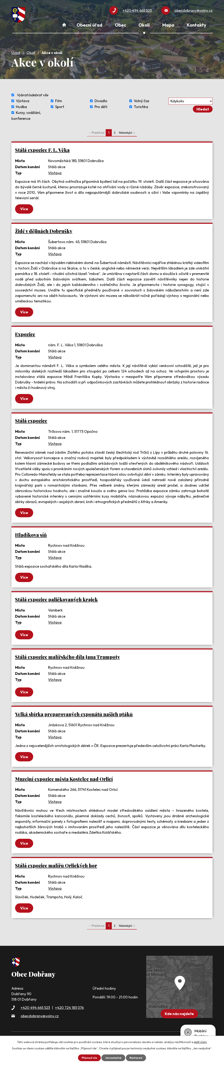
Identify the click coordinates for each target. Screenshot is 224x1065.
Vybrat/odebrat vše (32, 92)
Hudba (21, 104)
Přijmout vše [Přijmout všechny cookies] (87, 1057)
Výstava (22, 98)
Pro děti (100, 104)
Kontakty (196, 25)
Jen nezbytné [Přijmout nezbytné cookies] (113, 1057)
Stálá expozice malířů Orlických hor (56, 872)
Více (28, 207)
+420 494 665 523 (35, 1015)
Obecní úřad (89, 25)
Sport (59, 104)
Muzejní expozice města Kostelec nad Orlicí (64, 784)
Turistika (141, 104)
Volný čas (141, 98)
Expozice (25, 333)
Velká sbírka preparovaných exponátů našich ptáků (74, 718)
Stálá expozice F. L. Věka (42, 147)
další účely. (200, 1041)
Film (58, 98)
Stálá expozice (31, 421)
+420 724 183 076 (69, 1015)
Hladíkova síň (31, 536)
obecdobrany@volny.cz (40, 1023)
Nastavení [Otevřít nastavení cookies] (138, 1057)
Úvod (15, 50)
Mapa (168, 25)
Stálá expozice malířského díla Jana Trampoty (67, 660)
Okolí (30, 50)
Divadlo (100, 98)
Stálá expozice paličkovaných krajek (56, 602)
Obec (120, 25)
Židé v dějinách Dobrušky (43, 229)
